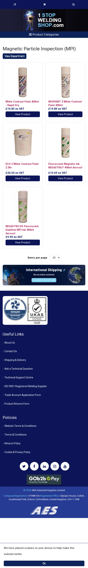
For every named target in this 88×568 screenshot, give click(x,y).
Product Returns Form (16, 403)
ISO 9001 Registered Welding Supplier (25, 386)
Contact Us (10, 351)
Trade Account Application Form (22, 395)
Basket (44, 4)
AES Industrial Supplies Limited (48, 490)
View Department (15, 56)
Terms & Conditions (15, 434)
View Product (22, 114)
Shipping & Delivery (15, 360)
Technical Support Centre (18, 377)
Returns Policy (12, 443)
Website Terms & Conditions (20, 425)
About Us (9, 342)
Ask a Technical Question (18, 368)
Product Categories (44, 34)
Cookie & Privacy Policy (17, 452)
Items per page (37, 257)
